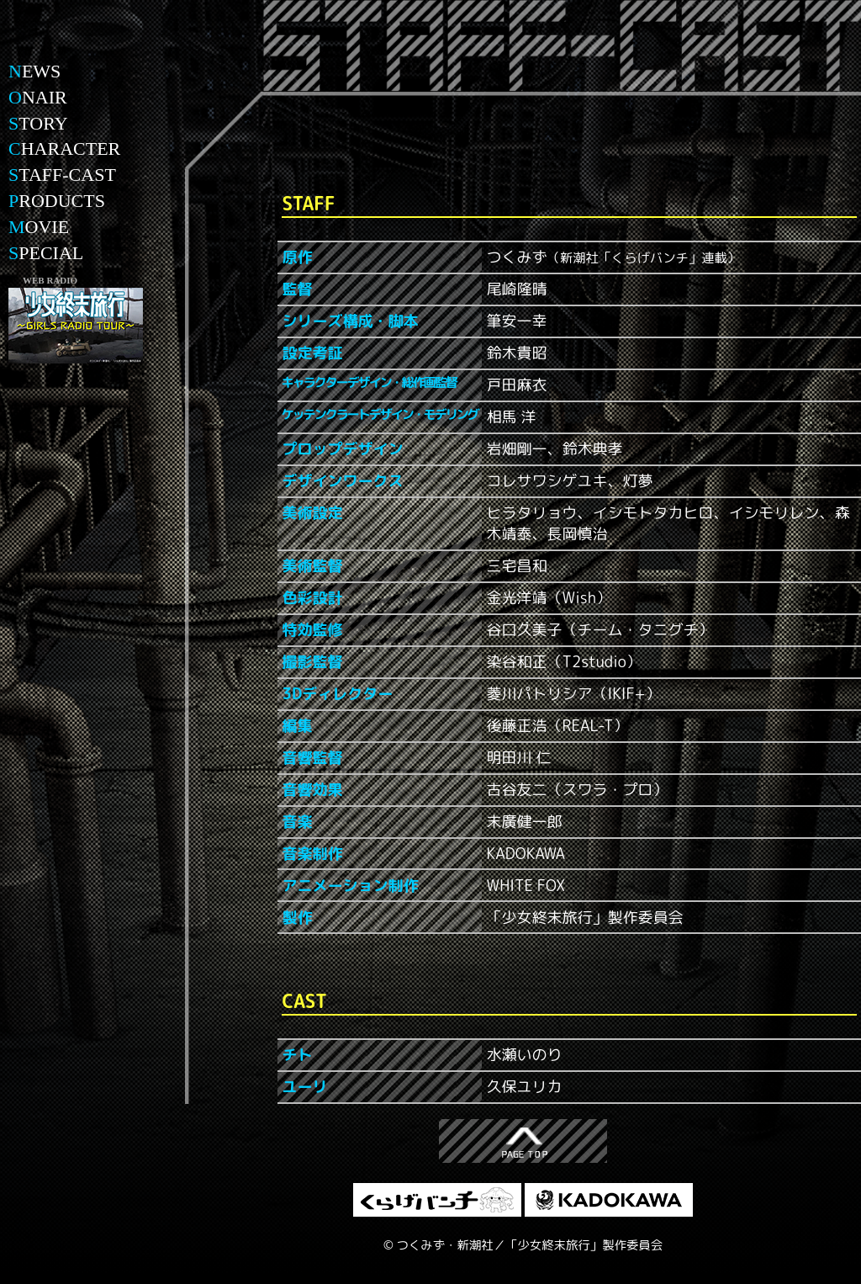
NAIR (37, 97)
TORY (38, 123)
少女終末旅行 (75, 54)
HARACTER (64, 148)
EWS (34, 71)
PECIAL (45, 252)
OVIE (38, 226)
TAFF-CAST (62, 174)
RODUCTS (56, 200)
